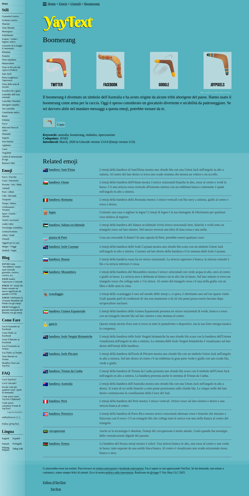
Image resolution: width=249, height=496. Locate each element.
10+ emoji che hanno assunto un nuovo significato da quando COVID (12, 289)
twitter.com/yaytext (106, 468)
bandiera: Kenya (59, 443)
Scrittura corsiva (9, 20)
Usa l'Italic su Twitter (12, 352)
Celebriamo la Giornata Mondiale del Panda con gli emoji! (12, 300)
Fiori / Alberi (8, 192)
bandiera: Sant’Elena (62, 169)
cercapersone (57, 431)
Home (5, 3)
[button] (44, 4)
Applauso (6, 145)
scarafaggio (56, 294)
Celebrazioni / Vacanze (8, 208)
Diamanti (6, 134)
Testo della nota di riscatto (10, 85)
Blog (6, 257)
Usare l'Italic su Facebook (9, 334)
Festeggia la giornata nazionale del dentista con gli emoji (12, 310)
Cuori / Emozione (10, 180)
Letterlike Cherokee (11, 101)
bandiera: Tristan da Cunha (65, 371)
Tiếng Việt (18, 448)
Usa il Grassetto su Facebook (10, 328)
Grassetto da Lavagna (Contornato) (12, 47)
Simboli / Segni (9, 250)
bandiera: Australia (60, 383)
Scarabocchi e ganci (11, 90)
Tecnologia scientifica (12, 227)
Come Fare (11, 320)
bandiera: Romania (60, 199)
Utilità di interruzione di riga (12, 158)
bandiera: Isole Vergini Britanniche (70, 336)
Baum (5, 116)
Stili (5, 10)
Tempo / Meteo (9, 203)
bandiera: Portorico (61, 413)
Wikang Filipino (5, 448)
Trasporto (6, 199)
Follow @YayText (10, 424)
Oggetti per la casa (10, 242)
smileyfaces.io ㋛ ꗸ (11, 417)
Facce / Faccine (9, 177)
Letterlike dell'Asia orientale (11, 96)
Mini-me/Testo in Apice (10, 129)
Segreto (5, 137)
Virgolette (6, 152)
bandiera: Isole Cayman (63, 246)
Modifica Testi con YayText (10, 364)
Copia (60, 124)
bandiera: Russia (59, 259)
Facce (4, 123)
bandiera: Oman (59, 182)
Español (16, 438)
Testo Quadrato (9, 59)
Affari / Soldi (8, 235)
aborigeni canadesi (10, 104)
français (5, 443)
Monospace (7, 31)
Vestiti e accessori (10, 220)
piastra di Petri (58, 237)
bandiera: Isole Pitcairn (63, 353)
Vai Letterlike (8, 108)
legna (52, 212)
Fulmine (6, 120)
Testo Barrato (8, 27)
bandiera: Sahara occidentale (67, 225)
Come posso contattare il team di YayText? (11, 406)
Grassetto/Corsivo (10, 16)
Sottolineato (7, 35)
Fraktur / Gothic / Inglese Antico (10, 40)
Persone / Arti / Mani (12, 184)
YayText (56, 489)
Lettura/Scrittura (9, 231)
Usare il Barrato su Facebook (10, 341)
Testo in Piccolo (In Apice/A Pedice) (11, 68)
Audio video (8, 224)
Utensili (5, 239)
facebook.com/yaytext (131, 468)
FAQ (6, 373)
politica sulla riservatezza (119, 472)
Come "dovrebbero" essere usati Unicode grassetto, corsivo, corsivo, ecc (11, 270)
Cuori (4, 149)
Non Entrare (7, 141)
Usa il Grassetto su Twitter (10, 347)
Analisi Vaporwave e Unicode (12, 280)
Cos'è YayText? (9, 379)
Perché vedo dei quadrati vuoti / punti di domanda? (12, 390)
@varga (154, 472)
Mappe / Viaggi (9, 246)
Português (17, 443)
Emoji (7, 170)
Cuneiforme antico (10, 112)
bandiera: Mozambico (62, 272)
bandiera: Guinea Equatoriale (67, 311)
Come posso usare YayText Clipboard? (11, 398)
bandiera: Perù (58, 401)
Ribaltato (6, 52)
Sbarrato (6, 24)
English (5, 438)
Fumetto (6, 56)
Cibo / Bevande (9, 195)
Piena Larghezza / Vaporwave (10, 79)
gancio (53, 323)
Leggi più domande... (15, 412)
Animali (6, 188)
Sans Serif (6, 74)
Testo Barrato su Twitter (9, 357)
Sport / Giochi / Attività (9, 215)
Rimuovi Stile (8, 163)
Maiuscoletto (8, 63)
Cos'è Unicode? (9, 383)
